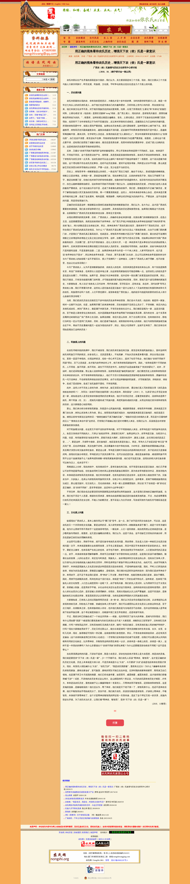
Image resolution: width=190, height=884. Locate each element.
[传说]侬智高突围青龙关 (74, 799)
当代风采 (94, 38)
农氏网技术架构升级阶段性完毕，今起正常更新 (84, 805)
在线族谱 (162, 38)
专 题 (67, 42)
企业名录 (135, 38)
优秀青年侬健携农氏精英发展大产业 (79, 792)
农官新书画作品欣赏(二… (39, 163)
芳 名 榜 (162, 42)
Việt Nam (65, 4)
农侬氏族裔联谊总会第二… (39, 95)
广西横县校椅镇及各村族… (39, 159)
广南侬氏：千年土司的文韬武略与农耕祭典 (82, 818)
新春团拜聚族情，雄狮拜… (39, 102)
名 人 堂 (108, 38)
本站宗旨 (68, 832)
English (58, 4)
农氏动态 (121, 42)
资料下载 (149, 42)
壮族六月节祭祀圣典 (73, 808)
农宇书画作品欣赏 (36, 146)
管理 (107, 860)
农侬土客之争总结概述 (38, 166)
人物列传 (108, 42)
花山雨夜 (68, 795)
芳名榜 (61, 832)
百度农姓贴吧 (91, 839)
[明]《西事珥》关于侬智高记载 (77, 815)
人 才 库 (121, 38)
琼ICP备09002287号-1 (119, 860)
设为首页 (153, 4)
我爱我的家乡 (34, 105)
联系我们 (85, 832)
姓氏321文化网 (104, 839)
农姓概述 (80, 38)
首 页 (67, 38)
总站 (43, 4)
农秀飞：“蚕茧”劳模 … (38, 118)
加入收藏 (161, 4)
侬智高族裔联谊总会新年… (39, 98)
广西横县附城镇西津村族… (39, 153)
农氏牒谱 (149, 38)
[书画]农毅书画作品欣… (38, 140)
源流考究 (80, 42)
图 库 (135, 42)
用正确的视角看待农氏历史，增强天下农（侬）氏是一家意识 (89, 787)
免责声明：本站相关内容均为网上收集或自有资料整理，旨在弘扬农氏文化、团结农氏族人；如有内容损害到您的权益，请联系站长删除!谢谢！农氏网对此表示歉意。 (95, 827)
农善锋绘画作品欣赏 (37, 143)
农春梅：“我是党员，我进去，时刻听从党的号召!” (85, 802)
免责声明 (94, 832)
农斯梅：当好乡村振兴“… (39, 111)
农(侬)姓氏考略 (35, 149)
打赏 (115, 723)
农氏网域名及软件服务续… (39, 108)
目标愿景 (77, 832)
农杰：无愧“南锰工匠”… (39, 115)
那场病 (68, 812)
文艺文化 (94, 42)
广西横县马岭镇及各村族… (39, 156)
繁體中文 (50, 4)
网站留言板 (143, 4)
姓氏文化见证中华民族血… (39, 169)
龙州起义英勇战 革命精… (39, 125)
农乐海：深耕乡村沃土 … (39, 121)
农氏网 (81, 839)
